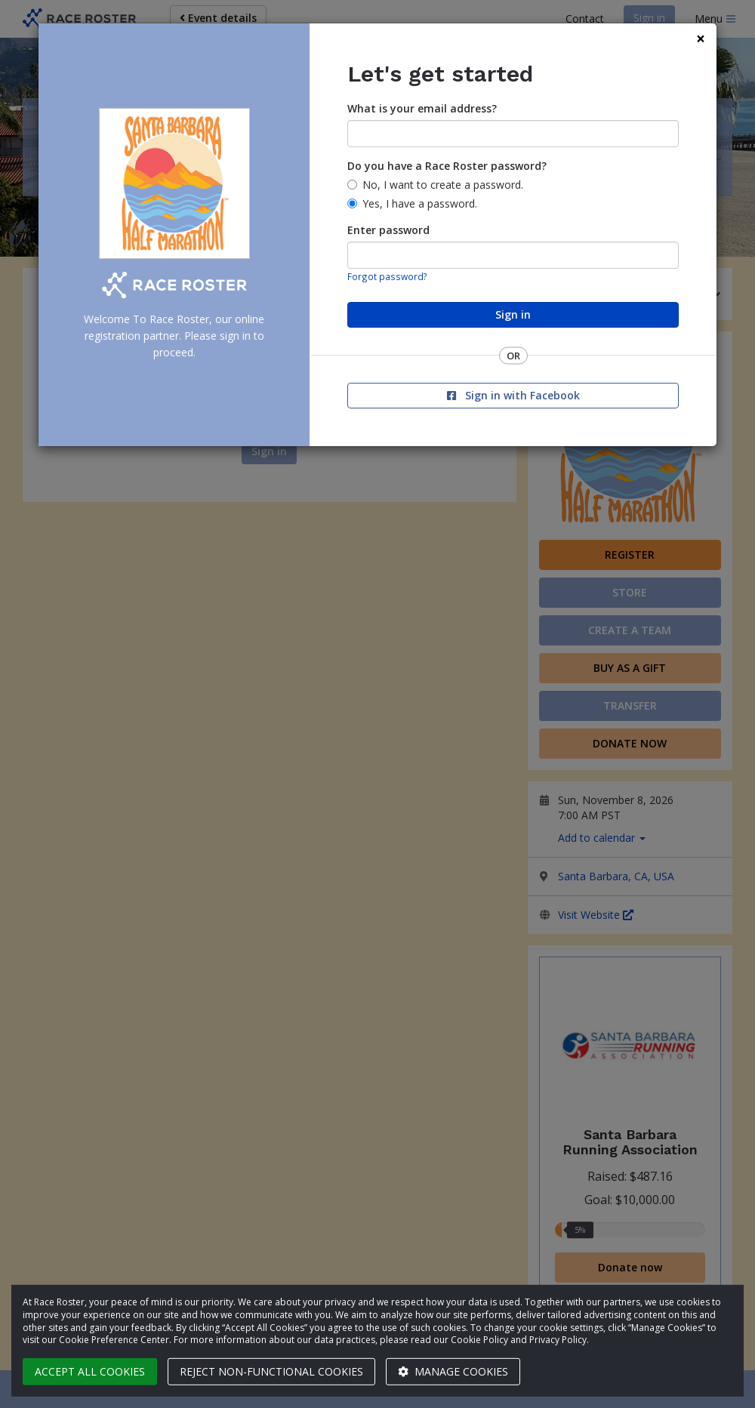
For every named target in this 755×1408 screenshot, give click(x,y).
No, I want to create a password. (442, 184)
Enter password (388, 230)
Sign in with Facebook (513, 395)
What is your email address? (422, 108)
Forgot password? (387, 276)
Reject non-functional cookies (271, 1371)
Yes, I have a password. (419, 203)
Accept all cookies (90, 1371)
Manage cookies (453, 1371)
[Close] (700, 39)
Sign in (513, 314)
